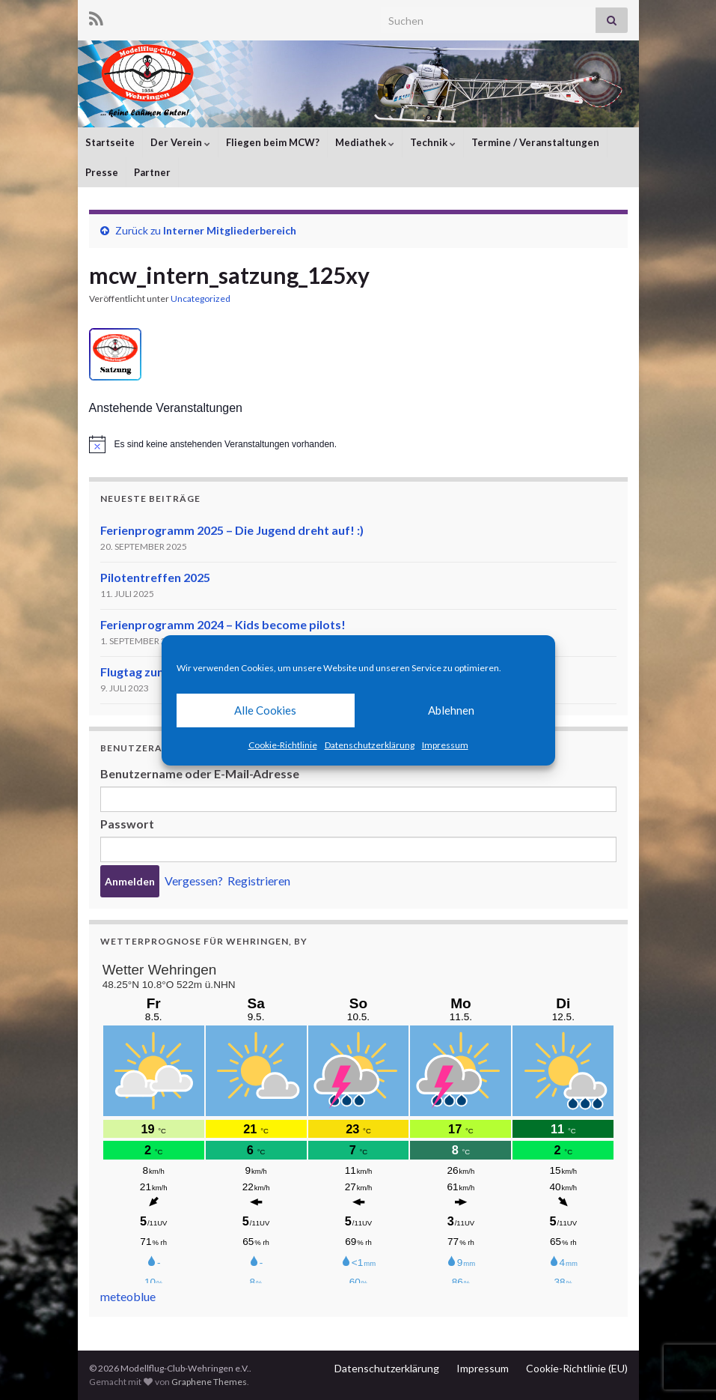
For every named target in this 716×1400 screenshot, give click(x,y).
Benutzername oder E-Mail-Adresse (199, 773)
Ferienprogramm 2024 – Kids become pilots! (223, 624)
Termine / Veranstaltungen (535, 142)
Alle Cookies (265, 710)
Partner (152, 172)
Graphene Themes (209, 1381)
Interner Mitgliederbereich (229, 230)
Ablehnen (451, 710)
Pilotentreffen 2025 (155, 577)
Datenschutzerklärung (369, 745)
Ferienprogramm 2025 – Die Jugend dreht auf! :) (232, 530)
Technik (433, 142)
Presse (101, 172)
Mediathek (364, 142)
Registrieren (258, 880)
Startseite (110, 142)
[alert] (358, 444)
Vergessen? (194, 880)
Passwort (127, 823)
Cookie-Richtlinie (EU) (577, 1368)
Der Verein (180, 142)
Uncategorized (200, 298)
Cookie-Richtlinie (282, 745)
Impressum (445, 745)
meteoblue (128, 1296)
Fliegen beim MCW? (272, 142)
